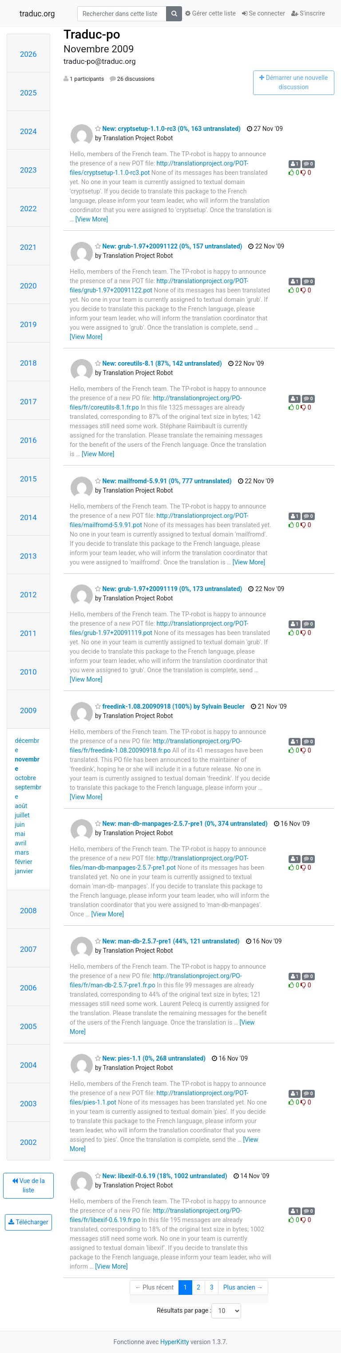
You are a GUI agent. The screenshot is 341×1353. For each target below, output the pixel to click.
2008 (28, 910)
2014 (28, 517)
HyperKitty (174, 1341)
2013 (28, 556)
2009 (28, 710)
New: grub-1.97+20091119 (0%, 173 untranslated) (168, 588)
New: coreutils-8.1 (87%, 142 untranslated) (158, 363)
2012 (28, 594)
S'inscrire (308, 13)
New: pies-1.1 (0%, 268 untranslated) (150, 1058)
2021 (28, 247)
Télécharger (28, 1222)
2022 (28, 208)
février (23, 861)
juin (20, 824)
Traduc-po (91, 34)
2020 (28, 285)
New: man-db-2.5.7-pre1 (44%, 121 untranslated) (167, 941)
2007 (28, 949)
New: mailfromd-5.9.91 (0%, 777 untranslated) (163, 481)
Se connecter (263, 13)
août (21, 805)
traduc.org (37, 13)
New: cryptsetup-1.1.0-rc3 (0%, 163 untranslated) (168, 128)
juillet (22, 815)
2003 (28, 1103)
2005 (28, 1026)
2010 (28, 671)
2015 (28, 478)
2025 (28, 92)
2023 (28, 170)
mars (22, 852)
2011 (28, 633)
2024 (28, 131)
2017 (28, 401)
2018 (28, 363)
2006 (28, 987)
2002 (28, 1142)
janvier (24, 871)
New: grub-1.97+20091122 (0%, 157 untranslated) (168, 246)
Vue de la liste (28, 1185)
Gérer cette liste (210, 13)
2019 (28, 324)
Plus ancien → (243, 1287)
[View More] (91, 219)
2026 (28, 54)
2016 (28, 440)
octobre (25, 777)
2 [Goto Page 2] (198, 1287)
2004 (28, 1065)
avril (21, 843)
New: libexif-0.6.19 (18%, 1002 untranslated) (161, 1175)
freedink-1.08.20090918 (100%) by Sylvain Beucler (170, 706)
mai (20, 833)
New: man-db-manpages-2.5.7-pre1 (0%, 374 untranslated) (181, 823)
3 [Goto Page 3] (212, 1287)
